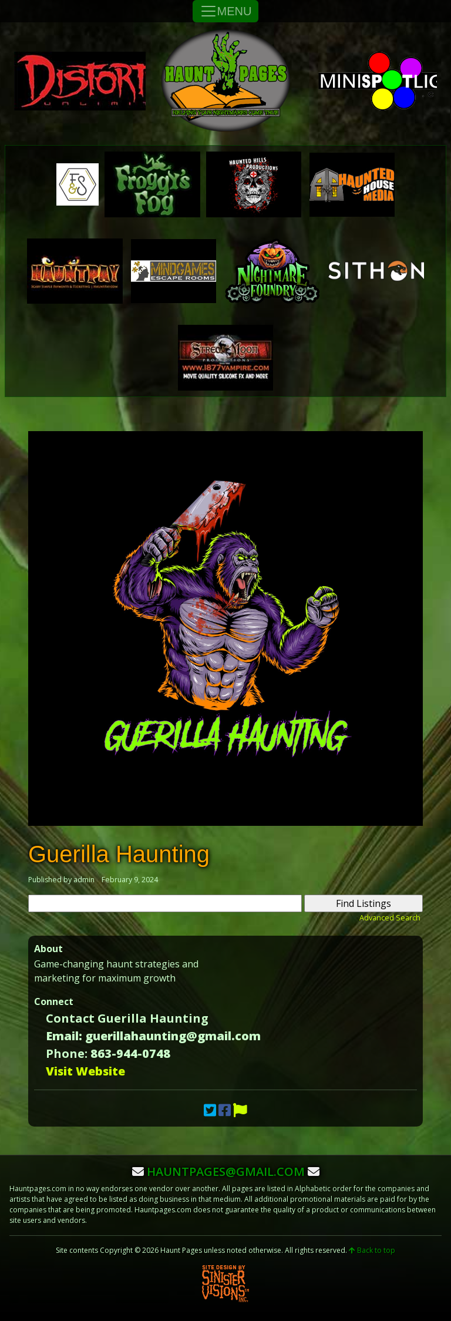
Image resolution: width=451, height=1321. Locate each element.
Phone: (66, 1053)
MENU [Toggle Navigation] (226, 11)
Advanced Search (389, 917)
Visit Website (85, 1071)
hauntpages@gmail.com (226, 1171)
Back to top (372, 1250)
